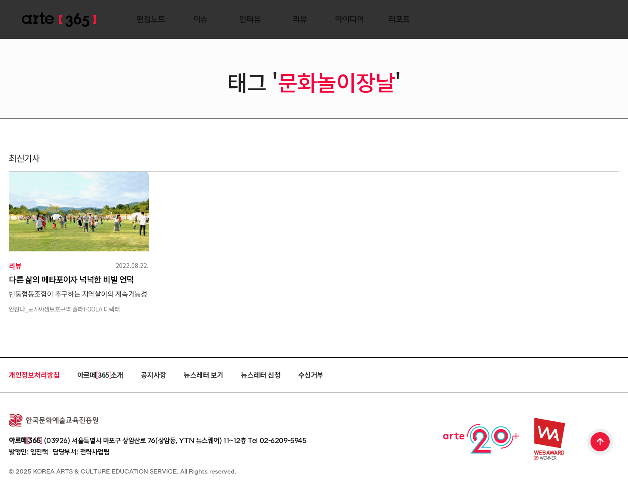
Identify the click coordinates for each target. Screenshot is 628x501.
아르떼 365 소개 (100, 374)
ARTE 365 (59, 20)
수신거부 (311, 374)
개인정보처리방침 (34, 374)
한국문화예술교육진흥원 (53, 420)
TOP (600, 442)
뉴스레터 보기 (203, 374)
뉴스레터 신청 (260, 374)
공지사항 (153, 374)
